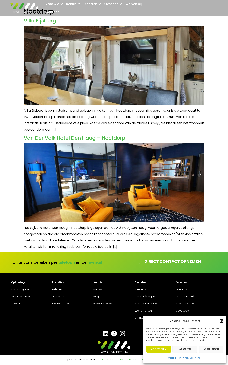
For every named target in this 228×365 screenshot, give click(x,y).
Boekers (16, 303)
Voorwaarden (128, 359)
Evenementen (143, 311)
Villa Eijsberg (40, 20)
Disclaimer (108, 359)
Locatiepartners (21, 296)
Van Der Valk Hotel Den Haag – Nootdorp (74, 137)
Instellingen (211, 349)
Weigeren (185, 349)
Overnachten (60, 303)
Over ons (181, 289)
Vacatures (182, 311)
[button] (221, 321)
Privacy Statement (191, 357)
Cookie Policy (174, 357)
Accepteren (158, 349)
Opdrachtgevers (21, 289)
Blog (96, 296)
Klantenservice (185, 303)
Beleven (57, 289)
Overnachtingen (145, 296)
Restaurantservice (146, 303)
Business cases (102, 303)
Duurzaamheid (185, 296)
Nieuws (97, 289)
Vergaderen (59, 296)
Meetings (140, 289)
